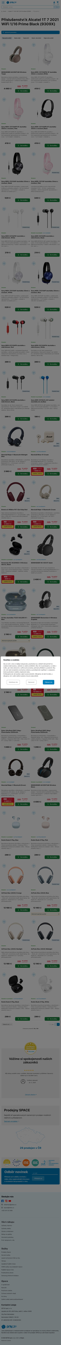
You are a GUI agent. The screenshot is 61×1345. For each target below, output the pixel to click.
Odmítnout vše (13, 682)
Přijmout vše (48, 682)
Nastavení (31, 682)
